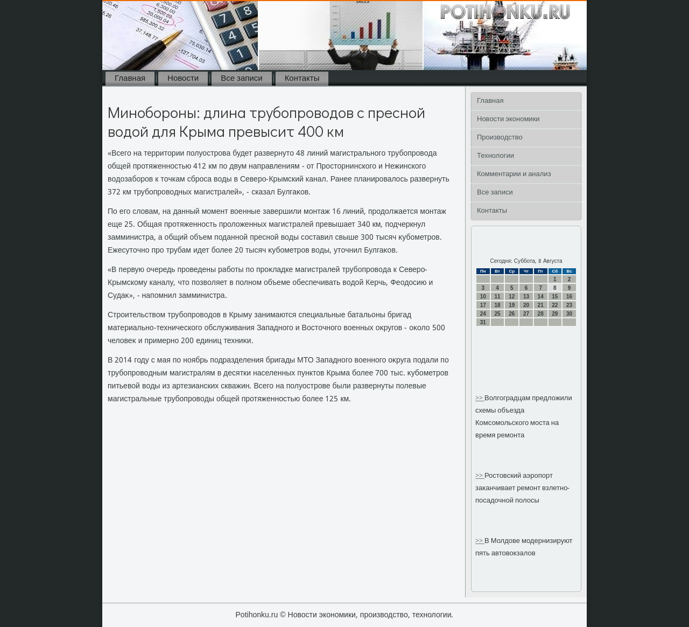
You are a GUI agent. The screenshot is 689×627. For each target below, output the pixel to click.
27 (526, 314)
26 (512, 314)
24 (483, 314)
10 (483, 296)
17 (483, 305)
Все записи (241, 79)
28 (541, 314)
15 (555, 296)
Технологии (495, 156)
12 (512, 296)
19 (512, 305)
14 (541, 296)
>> (479, 398)
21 (541, 305)
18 (497, 305)
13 (526, 296)
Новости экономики (508, 119)
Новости (183, 79)
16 (569, 296)
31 (483, 322)
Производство (500, 137)
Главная (130, 79)
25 (497, 314)
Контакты (302, 79)
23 (569, 305)
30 (569, 314)
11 (497, 296)
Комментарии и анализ (514, 174)
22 (555, 305)
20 (526, 305)
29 (555, 314)
